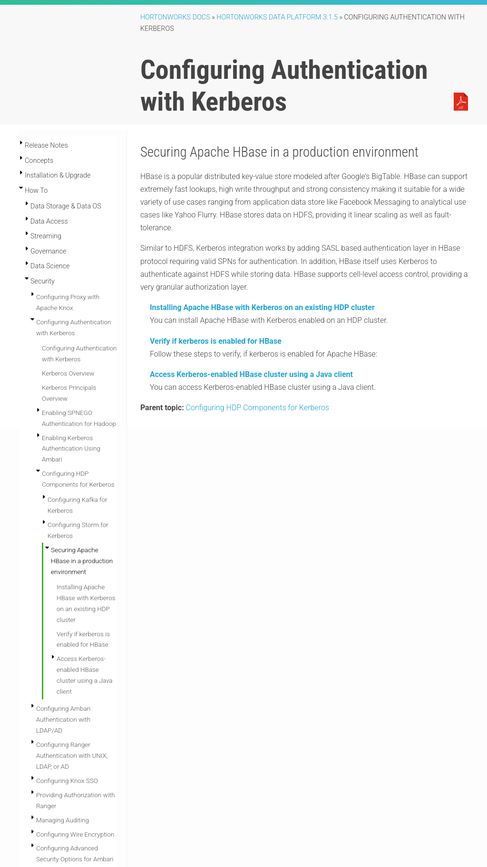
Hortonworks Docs (175, 17)
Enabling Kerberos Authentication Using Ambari (71, 448)
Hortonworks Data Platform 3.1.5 (277, 17)
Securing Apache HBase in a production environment (82, 560)
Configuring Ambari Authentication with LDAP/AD (63, 719)
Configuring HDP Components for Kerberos (257, 407)
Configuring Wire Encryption (75, 834)
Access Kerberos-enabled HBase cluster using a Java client (251, 374)
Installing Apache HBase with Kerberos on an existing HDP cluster (262, 307)
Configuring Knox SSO (67, 780)
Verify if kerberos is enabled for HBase (216, 341)
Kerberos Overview (68, 373)
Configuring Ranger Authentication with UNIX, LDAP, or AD (71, 755)
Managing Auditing (62, 820)
